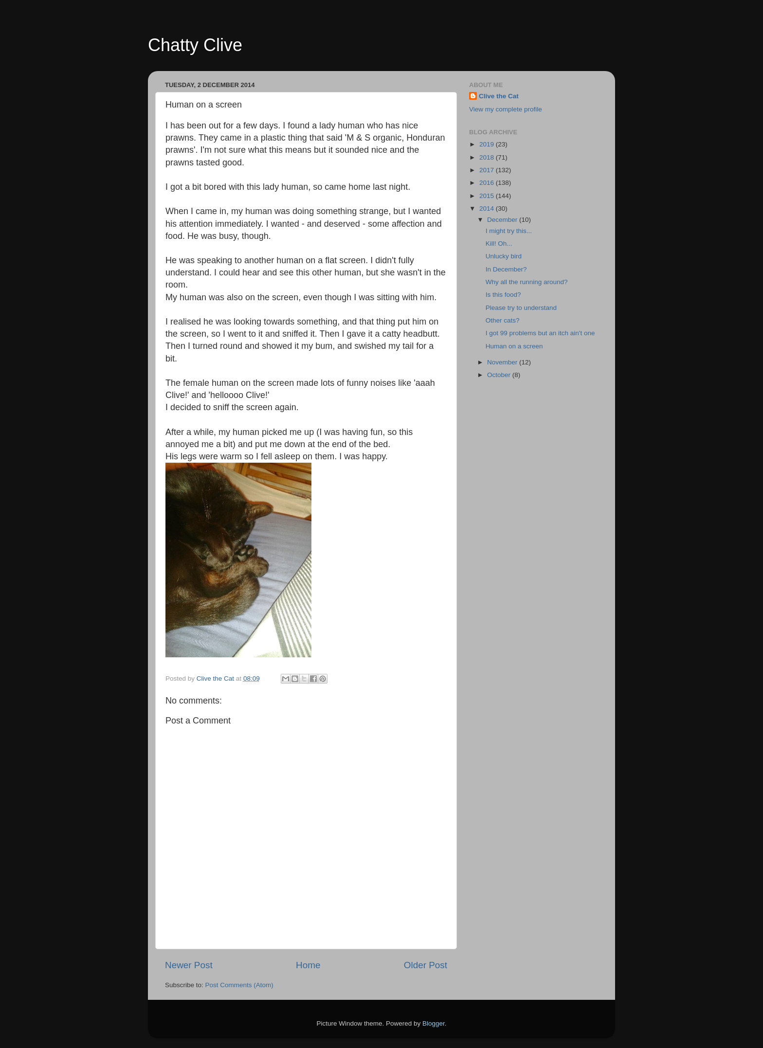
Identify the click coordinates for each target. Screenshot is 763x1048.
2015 (487, 195)
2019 (487, 144)
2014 (487, 208)
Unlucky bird (504, 256)
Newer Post (189, 965)
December (503, 219)
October (499, 375)
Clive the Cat (499, 96)
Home (308, 965)
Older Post (425, 965)
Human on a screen (514, 346)
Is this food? (503, 294)
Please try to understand (521, 307)
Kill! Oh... (499, 243)
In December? (506, 269)
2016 (487, 182)
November (503, 362)
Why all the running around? (527, 282)
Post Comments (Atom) (239, 985)
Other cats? (503, 320)
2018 (487, 157)
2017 (487, 170)
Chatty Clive (195, 45)
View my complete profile (505, 109)
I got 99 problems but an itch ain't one (540, 333)
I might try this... (509, 231)
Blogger (433, 1023)
